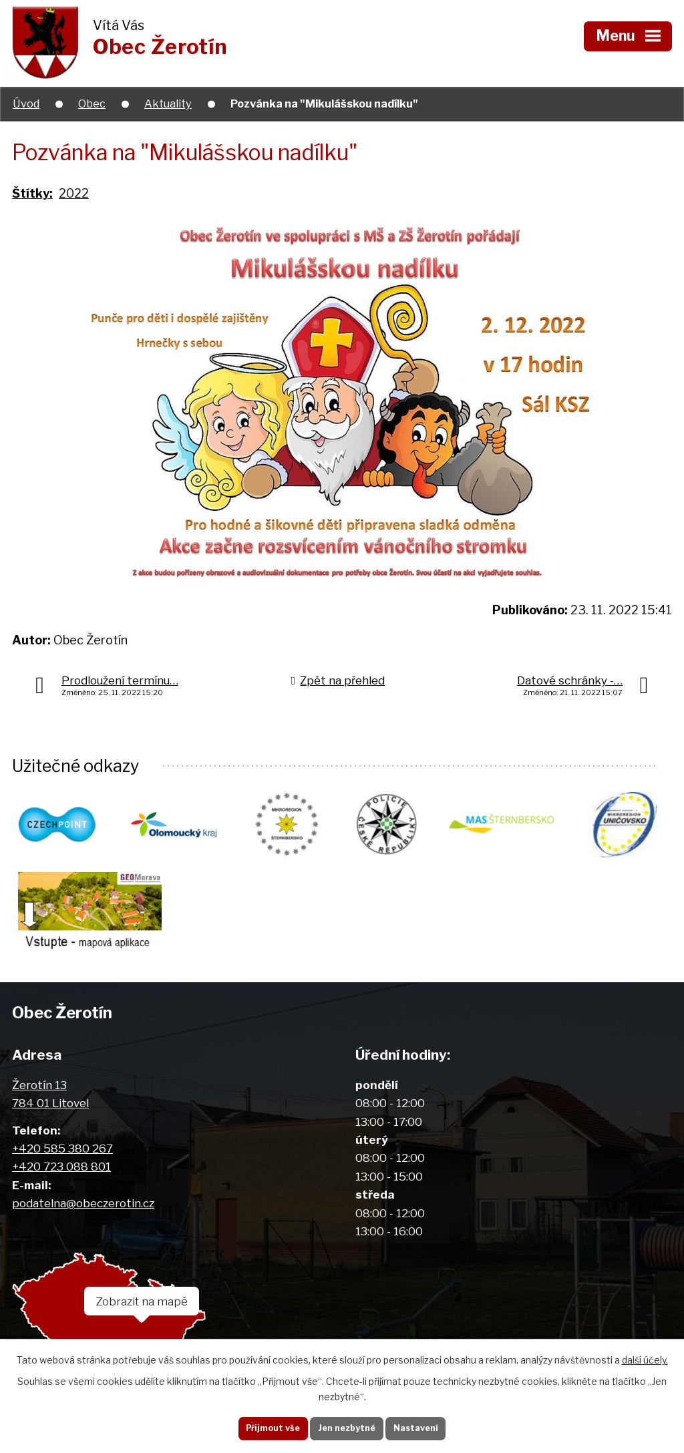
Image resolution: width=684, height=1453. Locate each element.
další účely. (645, 1356)
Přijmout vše (261, 1426)
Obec (92, 103)
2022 (74, 193)
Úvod (26, 103)
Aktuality (168, 103)
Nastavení (427, 1426)
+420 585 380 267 (62, 1158)
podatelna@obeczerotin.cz (83, 1212)
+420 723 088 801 (61, 1176)
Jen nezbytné (347, 1426)
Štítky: (32, 193)
